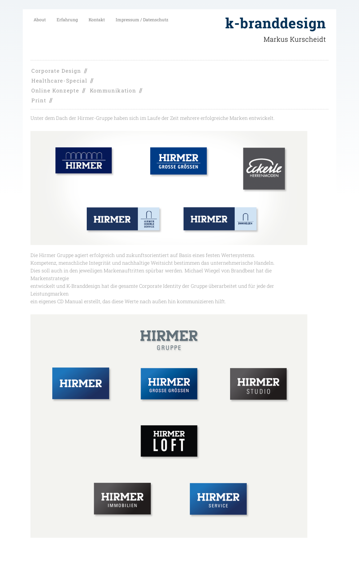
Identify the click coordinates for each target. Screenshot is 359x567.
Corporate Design (56, 70)
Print (38, 100)
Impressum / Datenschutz (142, 19)
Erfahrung (67, 19)
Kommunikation (113, 90)
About (40, 19)
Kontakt (97, 19)
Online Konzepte (55, 90)
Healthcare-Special (59, 80)
